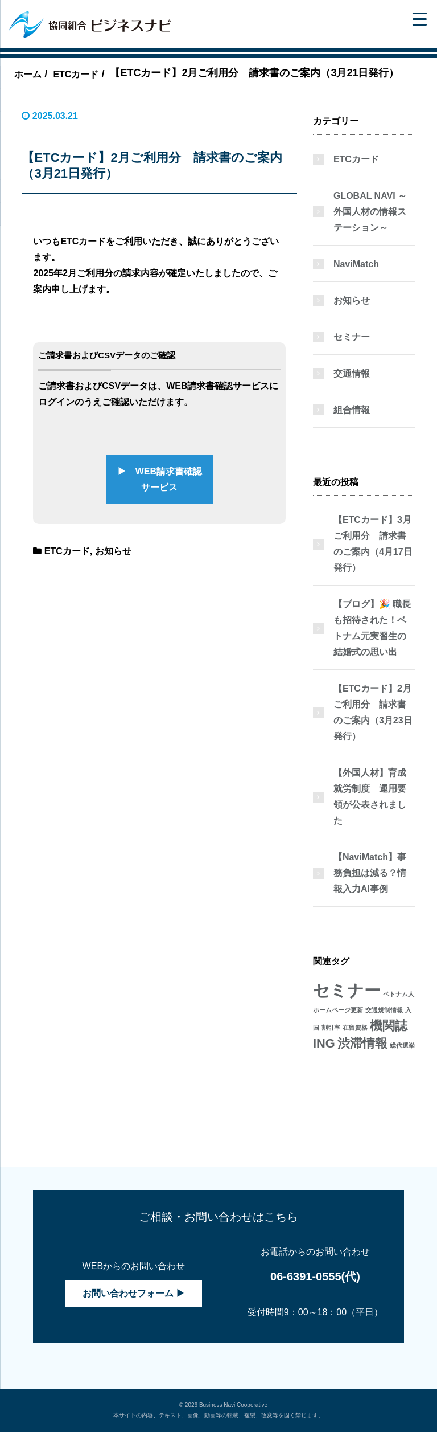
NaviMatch (356, 264)
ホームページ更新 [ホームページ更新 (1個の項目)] (338, 1010)
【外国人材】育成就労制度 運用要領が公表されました (369, 796)
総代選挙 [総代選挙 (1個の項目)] (402, 1045)
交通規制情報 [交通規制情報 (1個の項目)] (384, 1010)
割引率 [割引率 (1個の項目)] (330, 1027)
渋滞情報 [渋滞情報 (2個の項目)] (362, 1043)
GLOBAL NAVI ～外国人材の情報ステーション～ (370, 211)
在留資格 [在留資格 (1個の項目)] (355, 1027)
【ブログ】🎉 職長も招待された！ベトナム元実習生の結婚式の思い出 (372, 628)
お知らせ (113, 551)
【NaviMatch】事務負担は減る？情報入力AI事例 (369, 873)
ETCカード (67, 551)
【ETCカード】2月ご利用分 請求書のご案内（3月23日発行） (373, 712)
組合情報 (351, 410)
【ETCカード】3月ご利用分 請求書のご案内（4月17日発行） (373, 543)
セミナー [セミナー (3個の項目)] (347, 990)
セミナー (351, 337)
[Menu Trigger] (419, 18)
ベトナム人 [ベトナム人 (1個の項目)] (398, 994)
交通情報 (351, 373)
